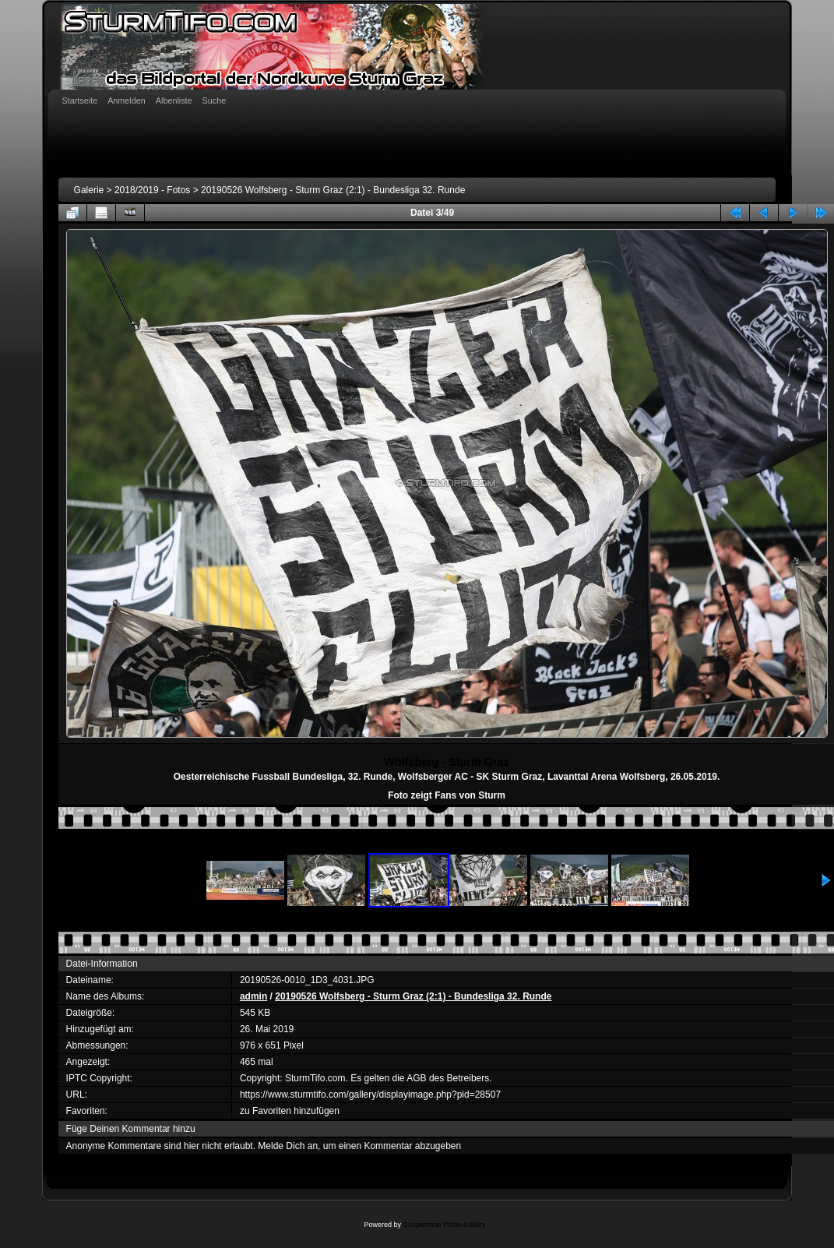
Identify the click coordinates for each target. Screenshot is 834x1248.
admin (253, 996)
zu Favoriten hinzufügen (290, 1110)
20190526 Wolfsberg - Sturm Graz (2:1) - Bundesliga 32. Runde (333, 190)
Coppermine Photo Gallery (444, 1225)
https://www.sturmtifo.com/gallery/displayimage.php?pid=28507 (370, 1094)
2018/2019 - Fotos (152, 190)
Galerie (89, 190)
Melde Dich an (288, 1145)
